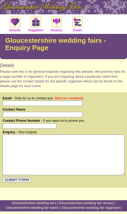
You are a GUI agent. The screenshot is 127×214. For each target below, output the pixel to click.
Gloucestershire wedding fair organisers (91, 208)
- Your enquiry (20, 132)
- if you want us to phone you (43, 121)
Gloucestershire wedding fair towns (32, 208)
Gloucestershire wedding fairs (34, 203)
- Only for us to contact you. (43, 98)
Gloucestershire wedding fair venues (86, 203)
